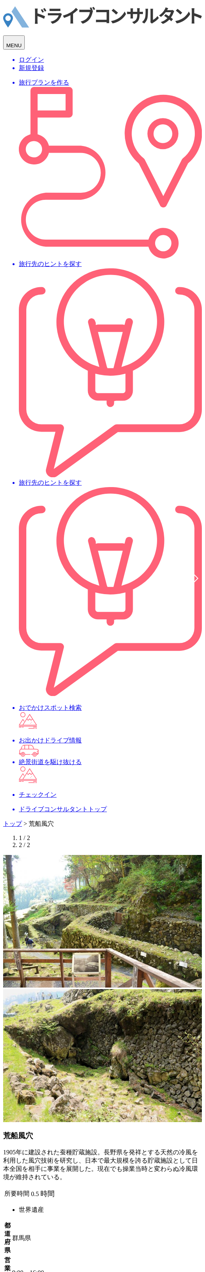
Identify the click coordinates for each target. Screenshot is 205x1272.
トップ (12, 823)
